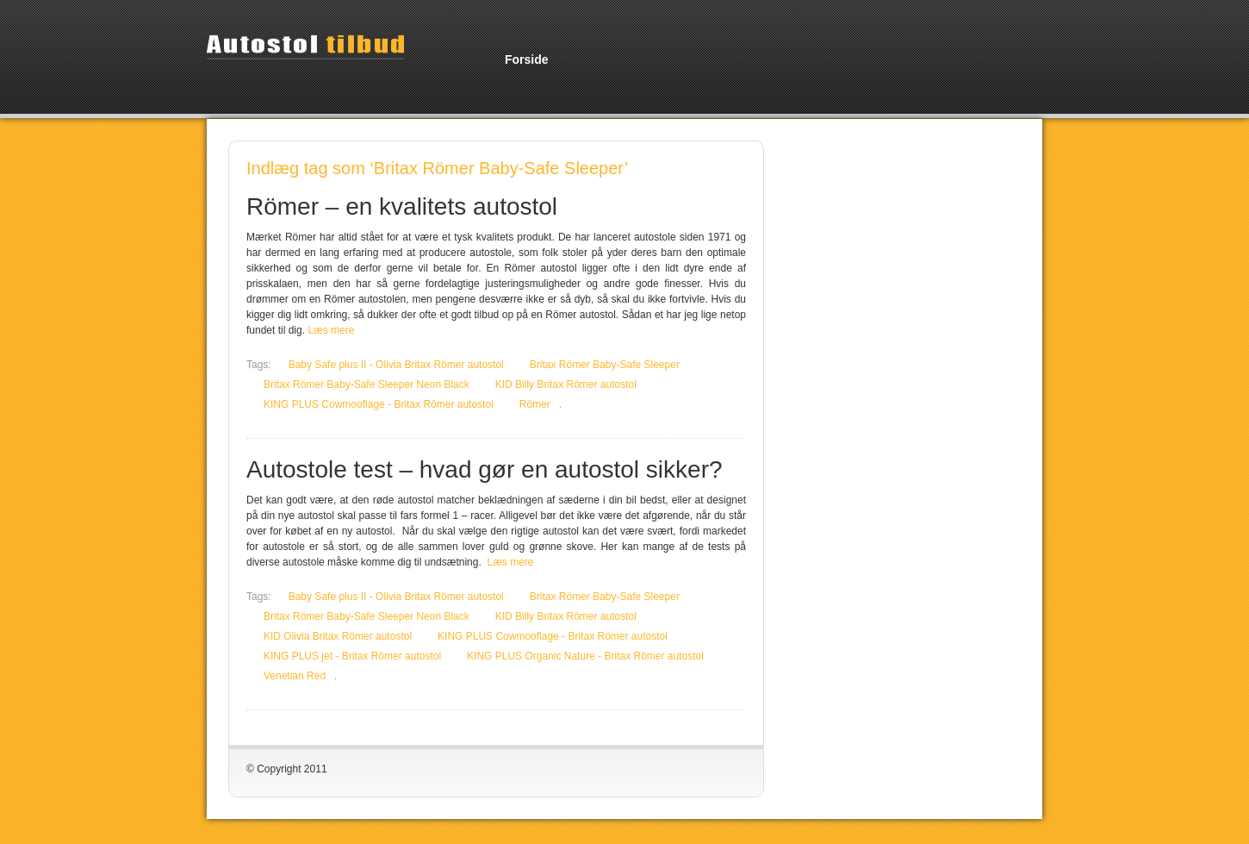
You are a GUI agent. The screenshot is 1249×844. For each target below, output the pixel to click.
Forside (527, 59)
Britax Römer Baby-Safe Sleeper (605, 365)
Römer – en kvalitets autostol (401, 206)
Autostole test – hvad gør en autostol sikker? (484, 469)
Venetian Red (295, 676)
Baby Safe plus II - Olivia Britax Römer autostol (396, 365)
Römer (534, 404)
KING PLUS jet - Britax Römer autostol (352, 656)
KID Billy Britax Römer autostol (566, 384)
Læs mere (331, 330)
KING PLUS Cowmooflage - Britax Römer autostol (379, 404)
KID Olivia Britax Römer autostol (338, 636)
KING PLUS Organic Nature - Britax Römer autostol (585, 656)
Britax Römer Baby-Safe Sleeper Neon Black (366, 384)
